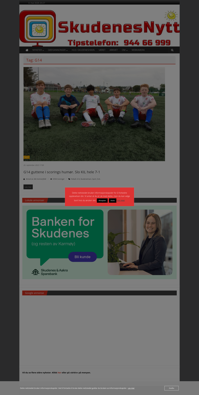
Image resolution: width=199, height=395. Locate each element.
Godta (171, 388)
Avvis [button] (113, 200)
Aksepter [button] (102, 200)
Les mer (121, 200)
